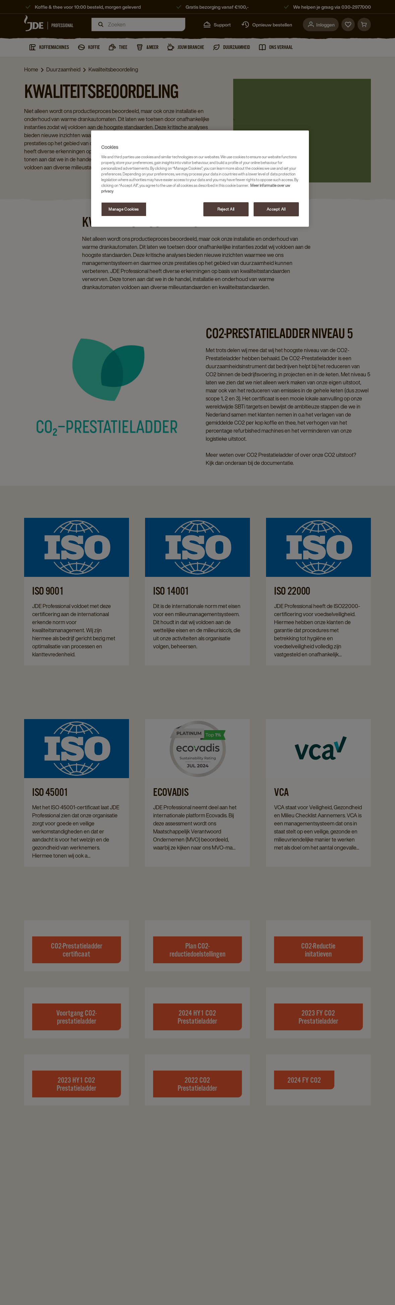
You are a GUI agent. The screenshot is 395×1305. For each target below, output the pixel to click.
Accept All (276, 209)
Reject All (226, 209)
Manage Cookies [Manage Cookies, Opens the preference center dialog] (124, 209)
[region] (200, 178)
